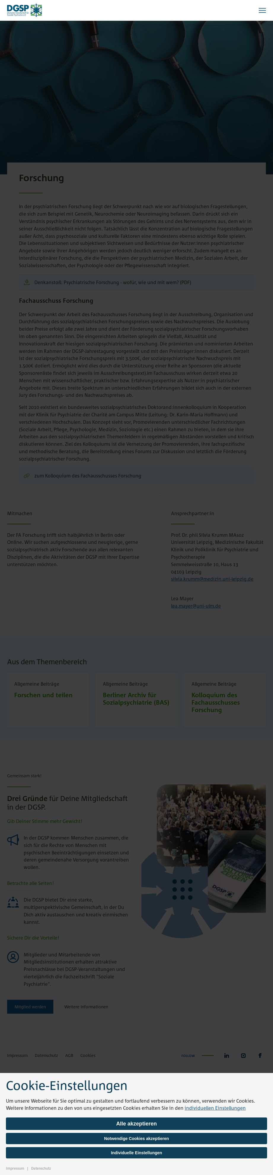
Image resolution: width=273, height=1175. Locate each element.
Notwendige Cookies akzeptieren (136, 1138)
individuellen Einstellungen (215, 1108)
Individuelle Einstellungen (136, 1152)
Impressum (15, 1168)
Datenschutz (41, 1168)
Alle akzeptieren (136, 1124)
